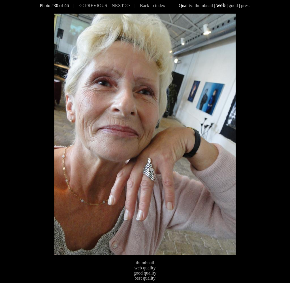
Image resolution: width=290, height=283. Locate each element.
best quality (145, 278)
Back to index (152, 5)
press (245, 5)
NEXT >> (121, 5)
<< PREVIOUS (93, 5)
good (233, 5)
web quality (144, 267)
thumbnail (204, 5)
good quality (145, 273)
